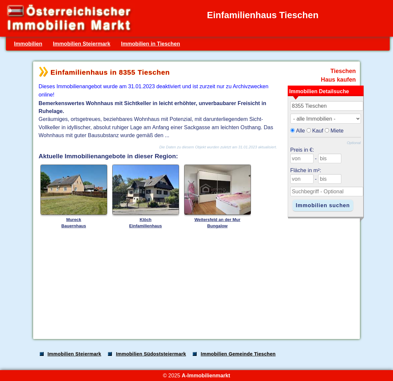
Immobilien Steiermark (81, 44)
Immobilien (28, 44)
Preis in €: (302, 150)
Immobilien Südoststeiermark (151, 354)
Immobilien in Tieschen (150, 44)
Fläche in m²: (305, 170)
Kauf (317, 130)
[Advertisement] (196, 282)
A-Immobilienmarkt (206, 375)
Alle (300, 130)
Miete (337, 130)
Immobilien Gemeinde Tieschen (238, 354)
